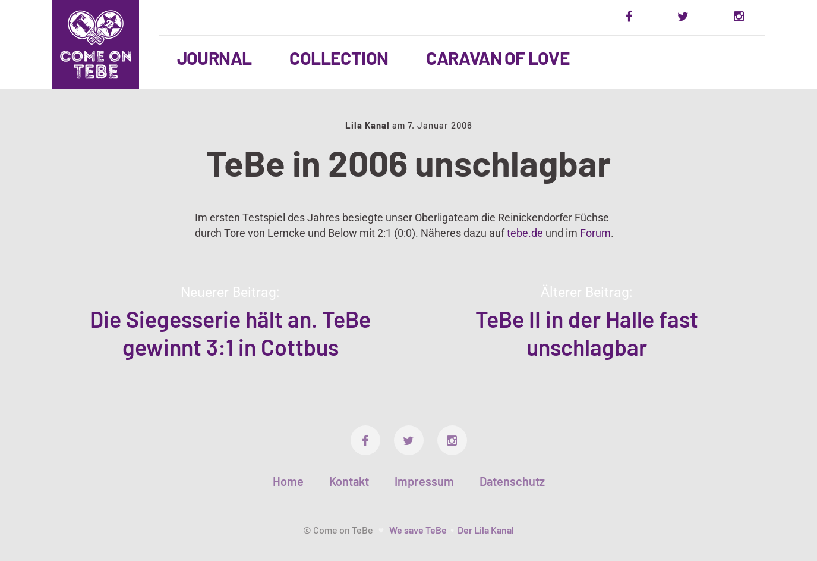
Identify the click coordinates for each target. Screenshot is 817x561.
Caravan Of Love (498, 57)
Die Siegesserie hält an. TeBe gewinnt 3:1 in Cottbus (230, 333)
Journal (214, 57)
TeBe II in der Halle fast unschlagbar (586, 333)
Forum (595, 233)
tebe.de (525, 233)
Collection (338, 57)
